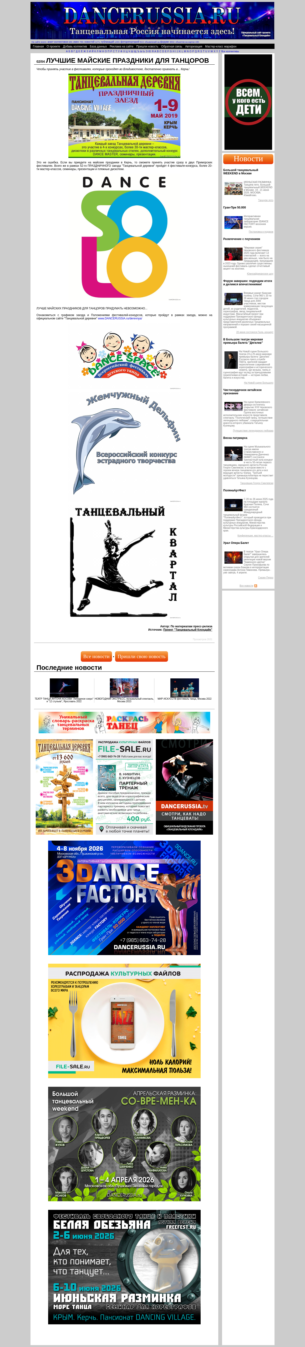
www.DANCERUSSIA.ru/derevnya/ (120, 318)
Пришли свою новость (141, 656)
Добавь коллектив (75, 46)
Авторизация (193, 46)
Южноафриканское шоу (260, 273)
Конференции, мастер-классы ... (255, 535)
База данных (98, 46)
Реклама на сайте (121, 46)
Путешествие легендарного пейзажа (253, 430)
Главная (38, 46)
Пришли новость (147, 46)
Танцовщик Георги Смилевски (256, 483)
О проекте (53, 46)
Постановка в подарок (261, 231)
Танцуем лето (265, 200)
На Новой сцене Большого (258, 382)
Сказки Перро (265, 577)
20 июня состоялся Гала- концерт (254, 332)
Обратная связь (171, 46)
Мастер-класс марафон (220, 46)
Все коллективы (230, 51)
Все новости (96, 656)
